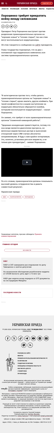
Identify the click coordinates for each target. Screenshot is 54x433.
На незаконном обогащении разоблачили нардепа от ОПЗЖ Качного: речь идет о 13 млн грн (26, 273)
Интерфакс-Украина (15, 391)
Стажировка (22, 371)
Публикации (14, 9)
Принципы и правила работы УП (29, 366)
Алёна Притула (23, 416)
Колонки (24, 9)
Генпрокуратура (15, 197)
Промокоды (22, 373)
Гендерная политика (25, 363)
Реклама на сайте (24, 353)
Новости (5, 9)
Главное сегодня (10, 244)
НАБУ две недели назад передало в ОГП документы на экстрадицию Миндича (26, 279)
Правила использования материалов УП (32, 358)
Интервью (33, 9)
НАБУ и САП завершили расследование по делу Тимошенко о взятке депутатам (24, 266)
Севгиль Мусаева (33, 414)
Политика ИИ (22, 361)
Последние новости (12, 292)
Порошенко (29, 197)
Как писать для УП (24, 368)
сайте (37, 45)
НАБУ (4, 197)
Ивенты (41, 9)
